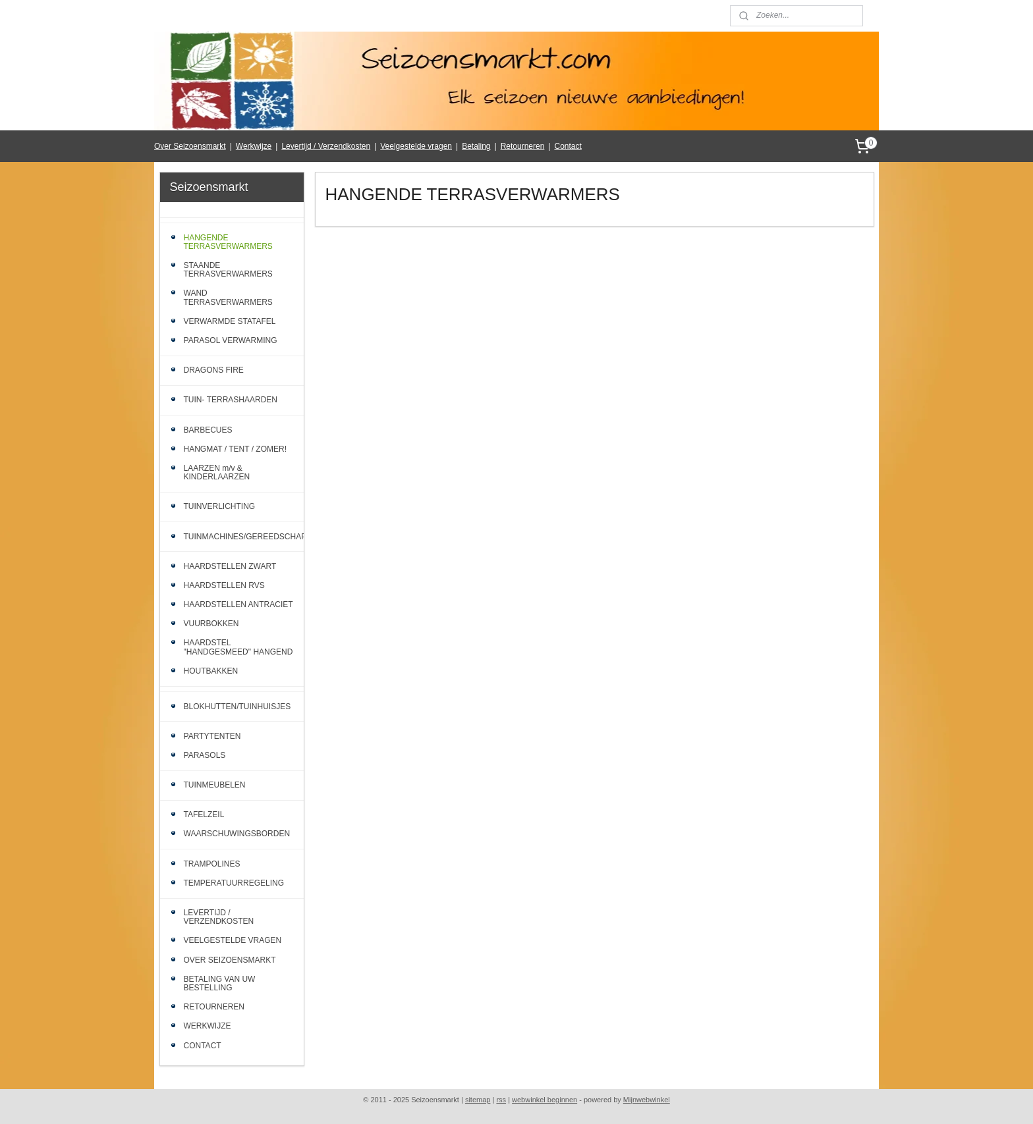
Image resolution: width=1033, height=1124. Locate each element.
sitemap (478, 1100)
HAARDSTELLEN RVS (224, 585)
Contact (567, 146)
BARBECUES (208, 430)
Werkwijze (253, 146)
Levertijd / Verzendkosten (325, 146)
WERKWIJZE (207, 1025)
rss (501, 1100)
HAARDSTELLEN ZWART (230, 566)
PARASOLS (205, 755)
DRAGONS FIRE (214, 370)
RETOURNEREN (214, 1006)
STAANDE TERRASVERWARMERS (228, 270)
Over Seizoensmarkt (190, 146)
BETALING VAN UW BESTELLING (220, 983)
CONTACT (202, 1045)
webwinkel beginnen (544, 1100)
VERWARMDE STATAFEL (230, 321)
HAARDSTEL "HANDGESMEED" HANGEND (238, 647)
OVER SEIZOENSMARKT (230, 960)
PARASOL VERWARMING (230, 340)
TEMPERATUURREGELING (234, 883)
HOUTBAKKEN (211, 671)
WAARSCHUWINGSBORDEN (237, 833)
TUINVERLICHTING (220, 506)
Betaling (476, 146)
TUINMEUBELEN (215, 784)
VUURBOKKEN (211, 623)
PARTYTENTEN (212, 736)
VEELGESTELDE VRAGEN (233, 940)
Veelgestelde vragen (416, 146)
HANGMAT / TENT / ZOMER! (235, 449)
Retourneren (523, 146)
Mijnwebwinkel (646, 1100)
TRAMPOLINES (212, 864)
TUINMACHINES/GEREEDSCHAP (244, 536)
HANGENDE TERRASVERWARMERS (228, 242)
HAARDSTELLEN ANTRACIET (238, 604)
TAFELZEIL (204, 814)
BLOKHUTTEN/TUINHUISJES (237, 706)
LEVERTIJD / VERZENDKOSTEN (219, 917)
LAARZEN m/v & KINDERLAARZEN (217, 472)
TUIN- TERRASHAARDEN (230, 399)
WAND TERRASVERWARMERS (228, 297)
